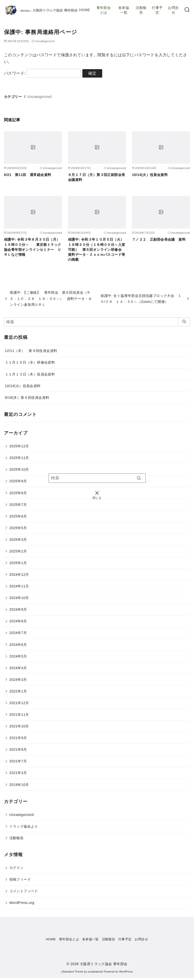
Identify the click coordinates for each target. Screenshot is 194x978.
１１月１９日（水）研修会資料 (30, 362)
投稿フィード (20, 879)
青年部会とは (104, 10)
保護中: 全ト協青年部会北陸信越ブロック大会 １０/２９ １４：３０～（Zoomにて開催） (140, 299)
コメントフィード (23, 891)
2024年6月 (18, 645)
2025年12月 (19, 446)
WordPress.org (21, 903)
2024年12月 (19, 574)
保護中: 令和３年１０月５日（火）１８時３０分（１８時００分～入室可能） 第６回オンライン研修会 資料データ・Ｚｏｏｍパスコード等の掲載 (96, 249)
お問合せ (173, 10)
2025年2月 (18, 551)
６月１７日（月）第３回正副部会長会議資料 (96, 177)
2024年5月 (18, 656)
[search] (184, 321)
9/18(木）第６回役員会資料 (27, 398)
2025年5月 (18, 528)
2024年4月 (18, 668)
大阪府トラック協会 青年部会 (104, 964)
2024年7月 (18, 633)
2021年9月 (18, 738)
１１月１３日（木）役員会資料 (30, 374)
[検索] (97, 321)
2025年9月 (18, 481)
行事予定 (157, 10)
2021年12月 (19, 703)
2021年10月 (19, 726)
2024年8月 (18, 621)
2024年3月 (18, 680)
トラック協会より (23, 826)
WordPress (126, 971)
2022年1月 (18, 691)
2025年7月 (18, 505)
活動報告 (141, 10)
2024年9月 (18, 609)
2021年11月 (19, 715)
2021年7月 (18, 761)
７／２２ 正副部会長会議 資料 (159, 239)
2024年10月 (19, 598)
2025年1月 (18, 563)
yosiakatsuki (95, 971)
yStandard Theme (72, 971)
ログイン (16, 868)
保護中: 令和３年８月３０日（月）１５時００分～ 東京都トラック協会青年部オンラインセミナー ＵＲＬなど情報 (32, 246)
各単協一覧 (123, 10)
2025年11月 (19, 458)
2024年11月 (19, 586)
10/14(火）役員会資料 (150, 175)
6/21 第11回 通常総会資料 (27, 175)
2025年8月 (18, 493)
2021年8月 (18, 749)
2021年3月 (18, 773)
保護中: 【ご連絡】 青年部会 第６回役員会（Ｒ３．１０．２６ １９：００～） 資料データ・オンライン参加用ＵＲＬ (51, 298)
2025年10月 (19, 469)
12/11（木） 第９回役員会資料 (31, 351)
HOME (84, 10)
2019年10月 (19, 785)
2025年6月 (18, 516)
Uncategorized (39, 97)
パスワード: (42, 73)
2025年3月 (18, 540)
